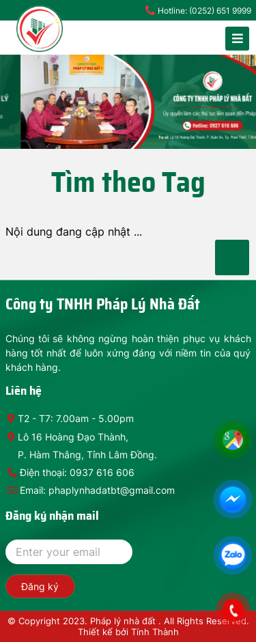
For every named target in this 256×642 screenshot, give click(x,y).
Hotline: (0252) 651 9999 (204, 10)
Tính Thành (155, 631)
